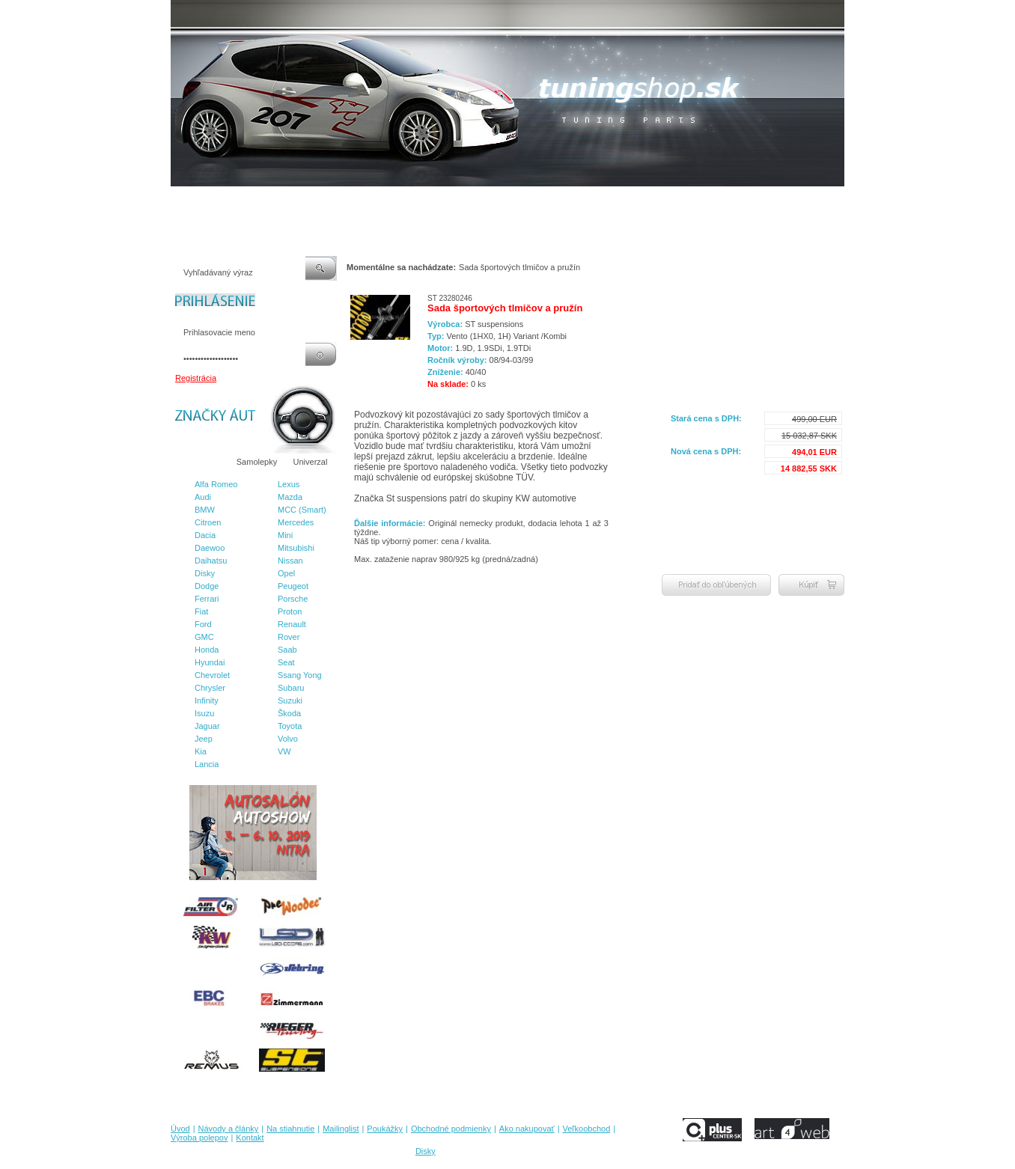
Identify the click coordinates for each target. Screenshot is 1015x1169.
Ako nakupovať (559, 201)
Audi (203, 496)
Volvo (288, 738)
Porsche (293, 598)
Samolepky (257, 461)
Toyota (290, 725)
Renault (292, 624)
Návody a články (234, 201)
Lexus (288, 484)
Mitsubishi (296, 547)
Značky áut (200, 461)
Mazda (290, 496)
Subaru (291, 687)
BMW (205, 509)
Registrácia (195, 377)
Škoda (289, 713)
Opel (286, 573)
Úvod (180, 201)
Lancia (207, 764)
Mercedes (296, 522)
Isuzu (204, 713)
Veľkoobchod (623, 201)
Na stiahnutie (301, 201)
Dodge (207, 586)
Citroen (208, 522)
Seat (286, 662)
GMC (204, 636)
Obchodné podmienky (478, 201)
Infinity (207, 700)
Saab (287, 649)
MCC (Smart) (302, 509)
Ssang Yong (300, 675)
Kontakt (746, 201)
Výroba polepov (689, 201)
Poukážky (406, 201)
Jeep (204, 738)
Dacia (205, 535)
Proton (290, 611)
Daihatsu (211, 560)
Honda (207, 649)
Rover (288, 636)
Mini (285, 535)
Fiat (201, 611)
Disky (205, 573)
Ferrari (207, 598)
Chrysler (210, 687)
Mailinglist (357, 201)
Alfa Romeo (216, 484)
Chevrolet (212, 675)
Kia (201, 751)
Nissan (290, 560)
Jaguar (207, 725)
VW (284, 751)
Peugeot (293, 586)
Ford (203, 624)
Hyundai (210, 662)
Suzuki (290, 700)
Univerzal (310, 461)
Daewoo (210, 547)
